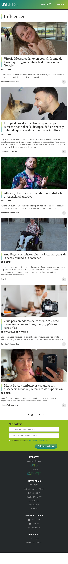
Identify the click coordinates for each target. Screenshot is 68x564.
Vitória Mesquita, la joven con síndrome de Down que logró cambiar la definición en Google (33, 62)
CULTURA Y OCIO (34, 497)
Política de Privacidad (37, 441)
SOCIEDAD (6, 70)
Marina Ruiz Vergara (9, 405)
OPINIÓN (34, 509)
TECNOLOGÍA (34, 493)
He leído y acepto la (29, 441)
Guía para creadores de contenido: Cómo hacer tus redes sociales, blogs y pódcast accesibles (31, 324)
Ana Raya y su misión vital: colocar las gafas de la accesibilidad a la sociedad (35, 256)
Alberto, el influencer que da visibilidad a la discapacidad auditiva (33, 195)
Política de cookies (34, 543)
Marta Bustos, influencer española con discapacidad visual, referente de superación (33, 387)
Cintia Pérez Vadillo (9, 152)
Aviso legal (34, 539)
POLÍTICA (34, 485)
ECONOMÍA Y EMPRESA (34, 489)
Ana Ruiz (4, 279)
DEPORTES (34, 501)
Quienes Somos (34, 461)
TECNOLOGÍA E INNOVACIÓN (14, 332)
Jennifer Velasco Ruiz (10, 82)
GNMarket (34, 470)
